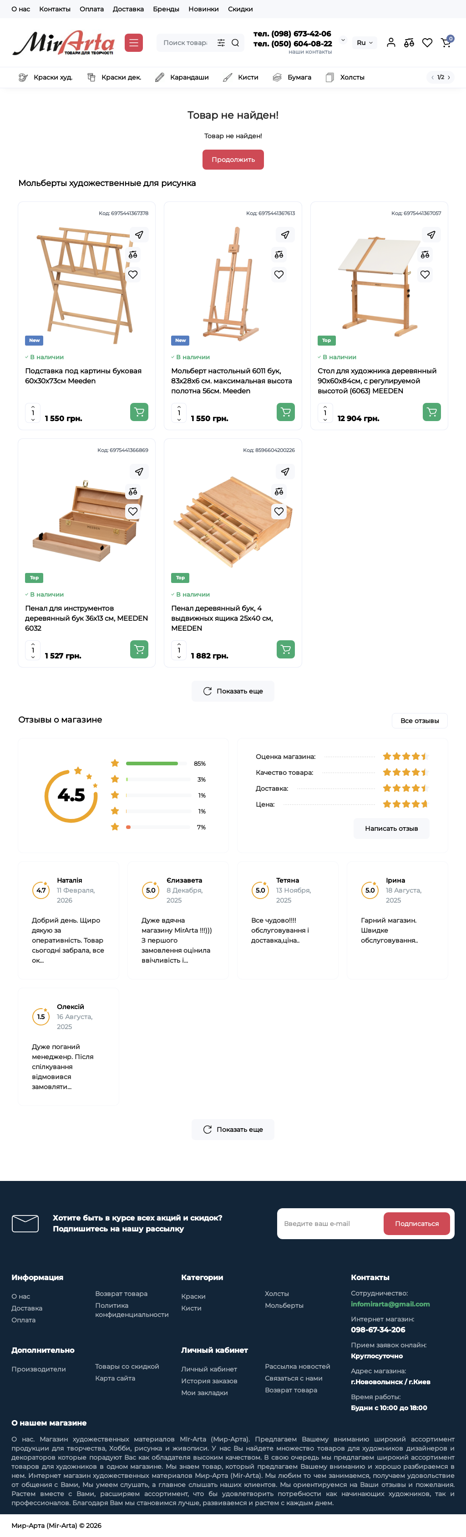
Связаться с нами (294, 1378)
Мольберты (284, 1305)
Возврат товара (121, 1294)
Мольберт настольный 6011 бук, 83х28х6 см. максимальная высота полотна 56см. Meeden (231, 381)
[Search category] (221, 42)
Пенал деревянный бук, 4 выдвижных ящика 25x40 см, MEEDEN (222, 618)
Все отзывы (419, 721)
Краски (193, 1296)
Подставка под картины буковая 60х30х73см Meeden (83, 376)
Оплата (92, 9)
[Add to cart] (139, 412)
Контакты (55, 9)
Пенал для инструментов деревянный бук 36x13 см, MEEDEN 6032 (86, 618)
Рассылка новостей (297, 1366)
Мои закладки (204, 1393)
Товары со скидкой (127, 1366)
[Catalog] (134, 43)
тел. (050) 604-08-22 (292, 44)
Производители (38, 1369)
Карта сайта (115, 1378)
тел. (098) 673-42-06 (292, 34)
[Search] (235, 42)
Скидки (240, 9)
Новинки (203, 9)
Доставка (128, 9)
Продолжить (233, 160)
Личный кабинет (209, 1369)
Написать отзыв (391, 828)
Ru (361, 43)
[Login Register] (391, 43)
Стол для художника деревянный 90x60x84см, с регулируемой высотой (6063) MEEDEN (377, 381)
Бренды (166, 9)
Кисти (191, 1308)
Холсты (277, 1294)
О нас (20, 9)
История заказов (209, 1381)
